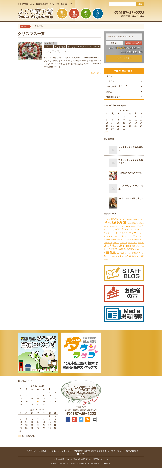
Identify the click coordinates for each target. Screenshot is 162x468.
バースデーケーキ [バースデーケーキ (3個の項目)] (133, 239)
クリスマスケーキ (84, 47)
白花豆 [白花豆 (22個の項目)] (111, 252)
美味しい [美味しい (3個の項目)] (107, 256)
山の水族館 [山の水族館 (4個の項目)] (111, 249)
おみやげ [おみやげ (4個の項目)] (115, 219)
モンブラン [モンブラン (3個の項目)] (132, 242)
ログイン (114, 43)
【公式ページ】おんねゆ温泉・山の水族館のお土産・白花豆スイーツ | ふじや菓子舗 (83, 463)
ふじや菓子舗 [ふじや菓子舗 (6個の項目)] (117, 229)
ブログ (96, 47)
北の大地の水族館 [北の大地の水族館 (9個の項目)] (114, 245)
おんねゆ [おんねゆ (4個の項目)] (124, 219)
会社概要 (43, 451)
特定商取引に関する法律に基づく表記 (91, 451)
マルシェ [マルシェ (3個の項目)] (123, 242)
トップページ (30, 451)
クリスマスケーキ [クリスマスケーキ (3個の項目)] (123, 233)
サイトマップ (117, 451)
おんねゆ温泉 (60, 47)
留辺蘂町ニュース (114, 97)
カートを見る (124, 58)
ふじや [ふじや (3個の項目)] (106, 229)
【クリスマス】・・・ (56, 51)
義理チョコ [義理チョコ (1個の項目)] (115, 256)
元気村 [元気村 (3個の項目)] (141, 242)
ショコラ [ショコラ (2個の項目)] (117, 236)
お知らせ (71, 47)
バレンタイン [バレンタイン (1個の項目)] (121, 239)
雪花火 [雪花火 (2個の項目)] (134, 256)
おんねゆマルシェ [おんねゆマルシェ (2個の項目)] (135, 219)
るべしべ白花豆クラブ (116, 86)
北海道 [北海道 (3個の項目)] (128, 246)
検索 (140, 4)
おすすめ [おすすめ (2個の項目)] (107, 219)
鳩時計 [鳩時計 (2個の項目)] (106, 259)
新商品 (109, 92)
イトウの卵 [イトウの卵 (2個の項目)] (134, 229)
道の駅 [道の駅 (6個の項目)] (127, 256)
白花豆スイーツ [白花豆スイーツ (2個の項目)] (137, 253)
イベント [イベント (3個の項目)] (111, 233)
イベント (48, 47)
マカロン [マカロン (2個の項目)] (116, 243)
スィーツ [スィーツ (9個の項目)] (126, 236)
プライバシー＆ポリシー (60, 451)
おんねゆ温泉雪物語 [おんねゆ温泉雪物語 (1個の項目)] (128, 226)
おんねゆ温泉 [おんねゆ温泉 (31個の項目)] (115, 222)
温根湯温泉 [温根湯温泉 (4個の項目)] (129, 249)
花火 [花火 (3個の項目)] (121, 256)
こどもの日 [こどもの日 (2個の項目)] (139, 226)
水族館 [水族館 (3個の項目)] (120, 249)
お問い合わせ (132, 451)
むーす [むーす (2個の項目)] (127, 229)
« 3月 (106, 132)
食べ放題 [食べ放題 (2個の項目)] (140, 256)
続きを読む (96, 73)
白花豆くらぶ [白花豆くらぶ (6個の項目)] (124, 252)
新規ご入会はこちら (133, 43)
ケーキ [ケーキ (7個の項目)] (135, 232)
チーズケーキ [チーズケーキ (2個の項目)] (111, 239)
